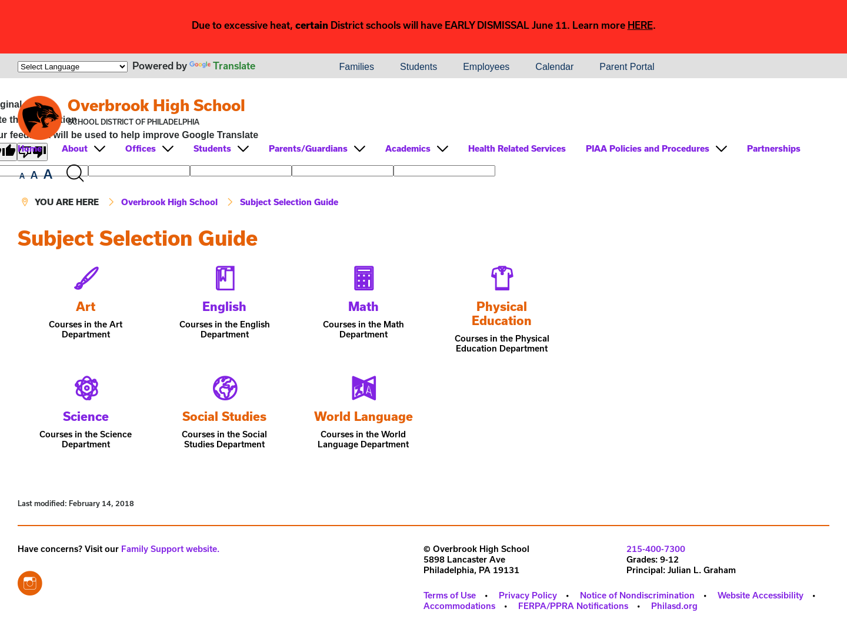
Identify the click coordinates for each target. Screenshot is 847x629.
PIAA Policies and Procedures (647, 148)
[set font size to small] (22, 176)
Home (30, 148)
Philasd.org (674, 606)
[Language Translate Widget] (73, 66)
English (224, 306)
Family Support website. (170, 549)
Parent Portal (626, 67)
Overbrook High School (156, 105)
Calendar (554, 67)
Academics (408, 148)
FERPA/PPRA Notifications (573, 606)
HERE (640, 25)
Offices (140, 148)
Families (356, 67)
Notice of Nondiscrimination (637, 595)
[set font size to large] (48, 174)
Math (363, 306)
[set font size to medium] (34, 175)
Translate (222, 65)
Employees (486, 67)
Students (418, 67)
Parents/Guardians (308, 148)
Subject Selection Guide (289, 202)
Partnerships (774, 148)
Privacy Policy (528, 595)
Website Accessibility (760, 595)
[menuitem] (286, 67)
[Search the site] (75, 173)
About (75, 148)
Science (86, 416)
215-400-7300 (655, 549)
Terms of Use (450, 595)
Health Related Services (517, 148)
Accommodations (459, 606)
